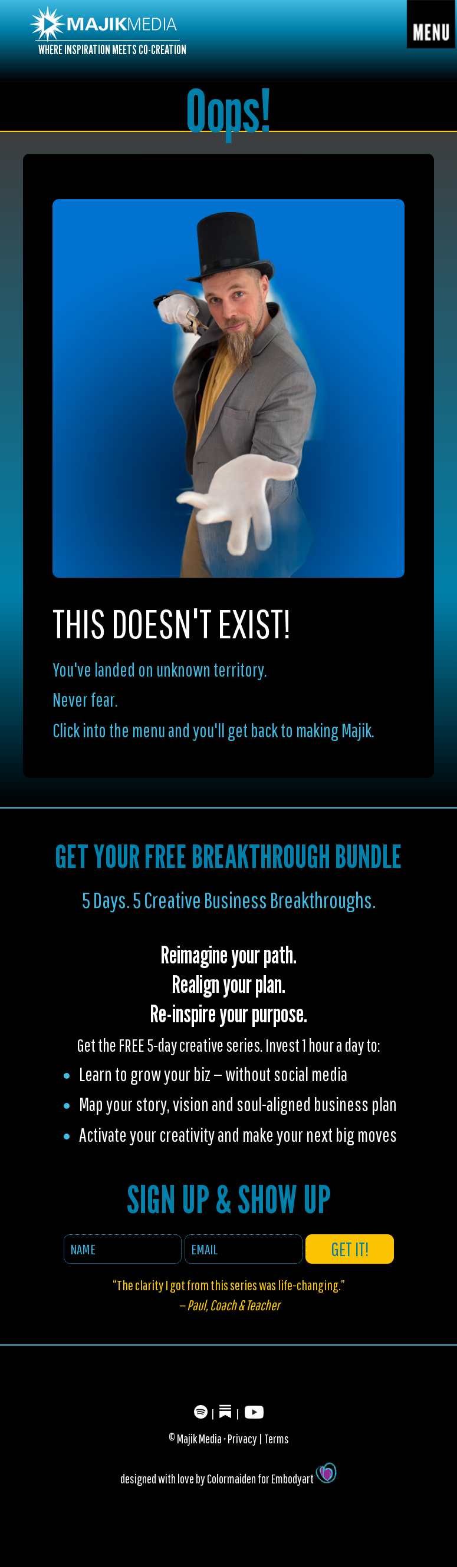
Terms (276, 1438)
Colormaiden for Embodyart (272, 1478)
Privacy (242, 1438)
